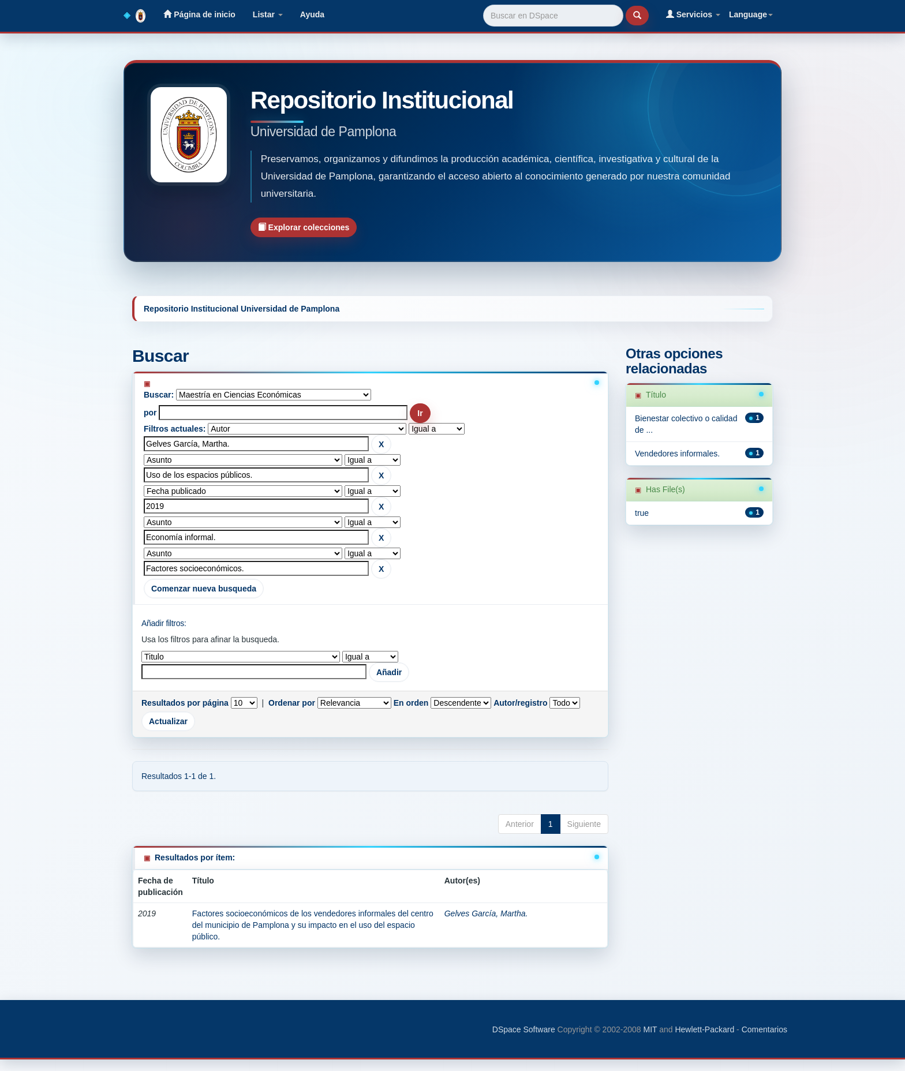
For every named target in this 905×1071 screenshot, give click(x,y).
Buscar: (159, 394)
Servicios (693, 14)
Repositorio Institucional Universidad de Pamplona (241, 308)
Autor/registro (520, 702)
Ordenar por (291, 702)
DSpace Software (523, 1029)
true (642, 513)
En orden (411, 702)
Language (751, 14)
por (150, 412)
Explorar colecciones (304, 227)
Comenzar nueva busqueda (203, 588)
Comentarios (764, 1029)
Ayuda (312, 14)
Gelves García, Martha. (486, 913)
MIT (650, 1029)
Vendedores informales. (677, 453)
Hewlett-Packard (704, 1029)
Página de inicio (199, 14)
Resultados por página (185, 702)
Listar (268, 14)
